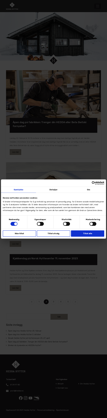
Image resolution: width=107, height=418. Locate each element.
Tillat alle (87, 233)
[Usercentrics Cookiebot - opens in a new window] (93, 183)
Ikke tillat (19, 233)
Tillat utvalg (53, 233)
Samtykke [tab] (18, 190)
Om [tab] (88, 190)
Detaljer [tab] (53, 190)
